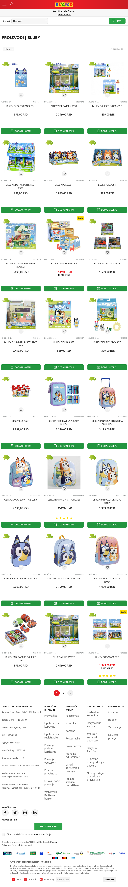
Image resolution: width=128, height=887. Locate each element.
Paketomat (72, 715)
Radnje (112, 719)
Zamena (70, 730)
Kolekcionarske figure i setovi (50, 102)
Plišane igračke (7, 102)
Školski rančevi (93, 417)
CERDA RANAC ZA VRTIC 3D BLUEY (107, 501)
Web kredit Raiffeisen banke (50, 795)
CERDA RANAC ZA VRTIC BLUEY (20, 499)
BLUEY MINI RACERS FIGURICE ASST (20, 659)
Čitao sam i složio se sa (29, 834)
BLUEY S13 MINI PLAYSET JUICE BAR (20, 344)
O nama (113, 712)
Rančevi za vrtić (7, 495)
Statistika (33, 880)
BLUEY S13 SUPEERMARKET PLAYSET (20, 265)
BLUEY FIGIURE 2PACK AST (107, 342)
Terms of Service (19, 845)
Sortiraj (6, 21)
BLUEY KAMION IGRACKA (64, 263)
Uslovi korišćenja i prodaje (72, 768)
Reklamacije (73, 738)
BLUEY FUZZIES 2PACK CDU (20, 106)
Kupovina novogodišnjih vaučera (95, 762)
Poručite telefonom (64, 11)
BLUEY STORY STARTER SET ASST (21, 186)
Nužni (19, 880)
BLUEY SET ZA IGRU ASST (64, 106)
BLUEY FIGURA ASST (64, 342)
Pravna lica (50, 715)
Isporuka (71, 723)
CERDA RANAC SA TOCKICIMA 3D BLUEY (107, 423)
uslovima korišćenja (41, 834)
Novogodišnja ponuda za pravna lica (95, 776)
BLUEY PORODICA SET (107, 657)
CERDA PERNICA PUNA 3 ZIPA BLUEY (64, 423)
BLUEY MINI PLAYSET (64, 657)
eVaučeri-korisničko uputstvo (93, 737)
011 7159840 (19, 719)
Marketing (49, 880)
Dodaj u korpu (21, 131)
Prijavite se (48, 826)
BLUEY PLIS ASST (64, 185)
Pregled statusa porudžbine (72, 782)
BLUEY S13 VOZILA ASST (107, 263)
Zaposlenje (114, 727)
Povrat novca (73, 746)
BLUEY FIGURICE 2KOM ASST (107, 106)
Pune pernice (50, 417)
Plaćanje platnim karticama (50, 748)
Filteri (116, 21)
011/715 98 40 (64, 14)
